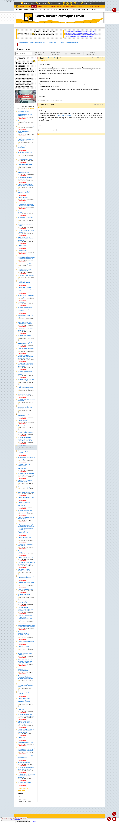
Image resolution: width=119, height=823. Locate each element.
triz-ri (78, 3)
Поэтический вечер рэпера (25, 425)
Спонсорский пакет (23, 197)
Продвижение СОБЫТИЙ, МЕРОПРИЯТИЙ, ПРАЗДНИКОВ (48, 42)
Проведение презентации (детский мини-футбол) (25, 269)
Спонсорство (21, 737)
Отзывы (73, 6)
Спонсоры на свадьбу (24, 487)
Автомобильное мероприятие (26, 641)
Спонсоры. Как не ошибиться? (26, 497)
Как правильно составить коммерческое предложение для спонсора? (25, 309)
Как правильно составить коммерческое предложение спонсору (25, 373)
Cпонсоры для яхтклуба (24, 120)
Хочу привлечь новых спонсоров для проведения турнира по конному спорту (25, 387)
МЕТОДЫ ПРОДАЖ (64, 9)
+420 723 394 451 (56, 3)
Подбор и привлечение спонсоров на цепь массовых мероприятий (26, 504)
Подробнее (17, 820)
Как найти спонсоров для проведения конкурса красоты (26, 715)
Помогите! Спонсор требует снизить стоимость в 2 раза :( (26, 185)
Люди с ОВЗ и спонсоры (24, 782)
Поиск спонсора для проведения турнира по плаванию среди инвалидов (25, 677)
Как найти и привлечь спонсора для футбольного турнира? (26, 431)
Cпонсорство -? (22, 245)
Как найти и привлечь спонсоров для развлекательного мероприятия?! (24, 466)
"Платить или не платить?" (65, 115)
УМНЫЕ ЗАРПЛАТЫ (22, 9)
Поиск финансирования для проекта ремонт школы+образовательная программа (25, 618)
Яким (41, 58)
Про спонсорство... (73, 42)
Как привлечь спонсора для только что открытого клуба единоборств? (25, 365)
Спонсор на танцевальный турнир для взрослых (25, 481)
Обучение (66, 6)
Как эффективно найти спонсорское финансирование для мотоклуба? (26, 139)
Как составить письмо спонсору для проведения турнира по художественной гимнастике (26, 749)
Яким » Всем (22, 799)
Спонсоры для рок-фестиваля (26, 492)
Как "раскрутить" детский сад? (26, 126)
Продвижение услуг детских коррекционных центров (25, 165)
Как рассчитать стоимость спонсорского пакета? (25, 178)
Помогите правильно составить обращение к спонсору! (26, 563)
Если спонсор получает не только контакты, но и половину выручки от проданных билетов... (25, 634)
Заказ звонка (42, 3)
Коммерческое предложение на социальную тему (26, 458)
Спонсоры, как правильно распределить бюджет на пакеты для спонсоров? (25, 661)
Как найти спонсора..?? (24, 264)
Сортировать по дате (30, 108)
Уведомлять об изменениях (39, 53)
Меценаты (21, 302)
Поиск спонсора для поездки (26, 589)
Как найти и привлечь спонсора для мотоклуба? (26, 601)
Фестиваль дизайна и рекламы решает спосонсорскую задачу (26, 626)
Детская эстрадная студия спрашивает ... (25, 653)
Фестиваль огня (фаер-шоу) (25, 742)
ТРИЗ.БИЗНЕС (34, 9)
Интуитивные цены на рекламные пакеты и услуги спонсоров (25, 239)
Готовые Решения (55, 6)
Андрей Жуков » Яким (24, 801)
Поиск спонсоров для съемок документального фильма (26, 349)
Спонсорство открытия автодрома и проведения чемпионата (25, 723)
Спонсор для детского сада (25, 557)
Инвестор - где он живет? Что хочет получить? (26, 756)
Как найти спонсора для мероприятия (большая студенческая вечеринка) (25, 439)
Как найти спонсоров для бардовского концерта (25, 511)
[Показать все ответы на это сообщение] (50, 100)
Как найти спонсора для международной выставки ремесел (25, 407)
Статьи (28, 6)
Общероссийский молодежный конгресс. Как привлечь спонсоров (26, 776)
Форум (34, 6)
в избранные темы (74, 53)
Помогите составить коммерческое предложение (25, 647)
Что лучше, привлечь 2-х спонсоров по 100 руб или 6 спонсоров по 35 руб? (25, 357)
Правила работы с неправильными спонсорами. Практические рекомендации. (26, 204)
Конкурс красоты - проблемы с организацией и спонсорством (26, 296)
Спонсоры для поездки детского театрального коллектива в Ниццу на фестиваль (24, 700)
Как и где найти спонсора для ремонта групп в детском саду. (26, 474)
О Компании (81, 6)
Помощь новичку (22, 420)
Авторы (40, 6)
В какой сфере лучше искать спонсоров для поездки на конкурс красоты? (26, 731)
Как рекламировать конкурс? (26, 275)
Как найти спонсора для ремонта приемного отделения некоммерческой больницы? (26, 257)
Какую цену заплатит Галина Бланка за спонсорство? (26, 153)
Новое (22, 6)
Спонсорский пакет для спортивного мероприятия (25, 322)
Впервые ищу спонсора (24, 394)
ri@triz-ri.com (88, 3)
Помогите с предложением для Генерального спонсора (26, 576)
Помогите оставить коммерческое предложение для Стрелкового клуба (25, 609)
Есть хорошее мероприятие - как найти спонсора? (26, 191)
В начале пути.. (22, 445)
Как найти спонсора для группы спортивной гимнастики (26, 768)
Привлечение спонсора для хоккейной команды (25, 342)
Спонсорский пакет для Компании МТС (24, 538)
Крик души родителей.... (24, 762)
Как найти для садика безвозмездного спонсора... (25, 595)
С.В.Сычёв (33, 821)
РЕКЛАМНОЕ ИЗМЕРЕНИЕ (80, 9)
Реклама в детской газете (25, 159)
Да (11, 820)
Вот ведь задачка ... (23, 250)
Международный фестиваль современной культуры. (25, 281)
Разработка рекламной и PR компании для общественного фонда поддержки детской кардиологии (26, 113)
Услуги (46, 6)
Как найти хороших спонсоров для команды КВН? (26, 380)
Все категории (23, 42)
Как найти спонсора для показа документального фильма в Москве (26, 685)
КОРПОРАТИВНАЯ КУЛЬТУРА (48, 9)
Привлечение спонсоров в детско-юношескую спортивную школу (26, 289)
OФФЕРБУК (92, 9)
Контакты (90, 6)
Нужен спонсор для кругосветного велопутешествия (23, 669)
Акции (97, 6)
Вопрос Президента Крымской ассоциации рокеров (26, 171)
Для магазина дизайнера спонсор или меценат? (24, 570)
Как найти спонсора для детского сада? (24, 336)
